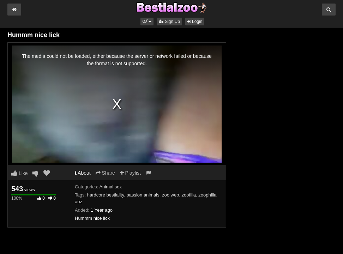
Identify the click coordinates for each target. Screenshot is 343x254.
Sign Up (169, 21)
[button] (147, 21)
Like (19, 173)
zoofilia (189, 195)
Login (195, 21)
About (83, 173)
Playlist (130, 173)
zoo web (170, 195)
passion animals (142, 195)
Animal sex (110, 186)
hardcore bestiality (105, 195)
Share (105, 173)
